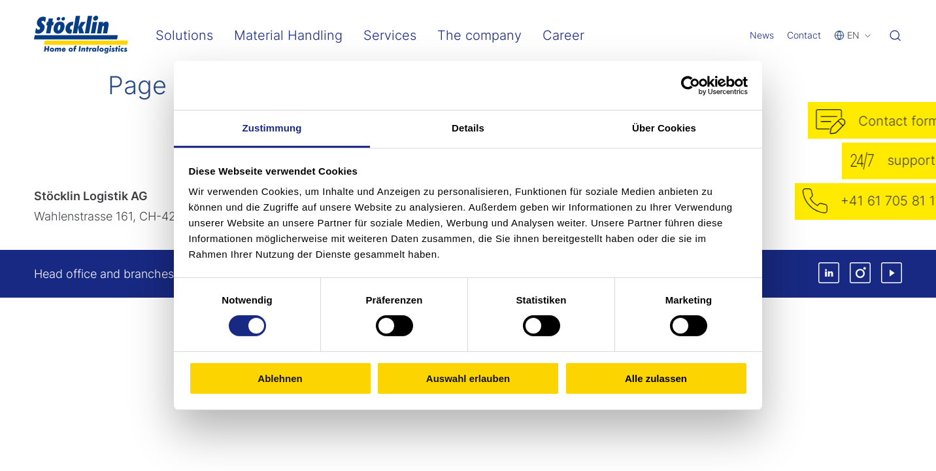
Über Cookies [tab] (664, 127)
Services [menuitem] (389, 35)
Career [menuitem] (563, 35)
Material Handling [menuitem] (288, 35)
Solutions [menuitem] (184, 35)
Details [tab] (468, 127)
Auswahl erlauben (468, 378)
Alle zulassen (656, 378)
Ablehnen (280, 378)
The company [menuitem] (479, 35)
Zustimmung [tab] (272, 127)
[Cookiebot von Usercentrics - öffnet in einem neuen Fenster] (690, 85)
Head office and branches (104, 274)
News (762, 35)
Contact (804, 35)
